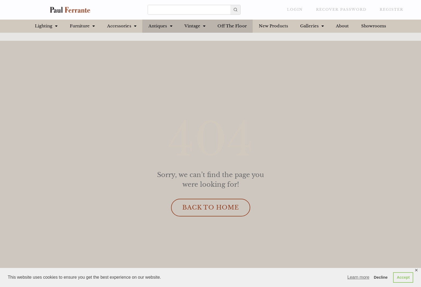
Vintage (195, 26)
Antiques (160, 26)
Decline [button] (380, 277)
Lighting (46, 26)
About (342, 25)
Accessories (121, 26)
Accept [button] (403, 277)
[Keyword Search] (189, 9)
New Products (273, 25)
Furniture (82, 26)
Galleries (312, 26)
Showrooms (373, 25)
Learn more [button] (358, 277)
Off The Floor (231, 25)
